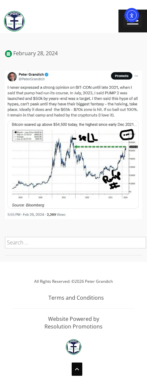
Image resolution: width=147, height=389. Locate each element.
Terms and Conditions (76, 297)
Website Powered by (73, 319)
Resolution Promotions (73, 326)
